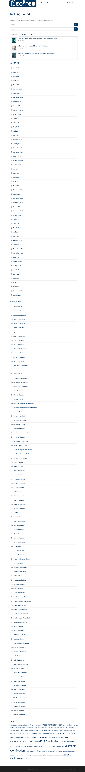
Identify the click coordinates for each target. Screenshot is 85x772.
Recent (24, 34)
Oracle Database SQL (19, 605)
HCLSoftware (17, 492)
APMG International (19, 323)
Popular (15, 34)
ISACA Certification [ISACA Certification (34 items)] (31, 741)
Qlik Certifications (18, 647)
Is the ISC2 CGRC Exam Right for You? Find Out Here (33, 46)
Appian (15, 332)
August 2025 (17, 114)
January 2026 (17, 93)
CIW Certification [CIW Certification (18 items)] (41, 730)
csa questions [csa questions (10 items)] (72, 730)
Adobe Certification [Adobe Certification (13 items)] (15, 725)
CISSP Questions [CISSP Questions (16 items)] (56, 728)
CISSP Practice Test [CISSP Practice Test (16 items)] (44, 728)
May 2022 (16, 278)
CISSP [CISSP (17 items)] (59, 725)
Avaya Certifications (19, 353)
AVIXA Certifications (19, 357)
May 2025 (16, 127)
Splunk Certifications (19, 689)
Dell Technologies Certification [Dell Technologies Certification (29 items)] (39, 734)
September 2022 (18, 261)
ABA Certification (18, 307)
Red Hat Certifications (19, 651)
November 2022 (18, 253)
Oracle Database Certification (22, 601)
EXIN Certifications (18, 462)
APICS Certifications (19, 319)
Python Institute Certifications (21, 643)
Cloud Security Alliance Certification (23, 403)
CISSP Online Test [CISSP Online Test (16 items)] (31, 728)
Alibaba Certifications (19, 315)
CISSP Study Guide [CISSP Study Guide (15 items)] (22, 730)
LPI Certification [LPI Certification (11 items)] (60, 746)
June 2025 (16, 122)
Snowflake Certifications (20, 685)
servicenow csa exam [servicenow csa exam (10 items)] (52, 751)
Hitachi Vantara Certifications (21, 496)
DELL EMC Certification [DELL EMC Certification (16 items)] (17, 734)
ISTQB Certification (19, 542)
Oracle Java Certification (20, 614)
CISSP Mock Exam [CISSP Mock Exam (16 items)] (19, 728)
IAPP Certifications (18, 517)
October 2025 (17, 106)
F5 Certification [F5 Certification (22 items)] (27, 737)
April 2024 (16, 181)
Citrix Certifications (18, 395)
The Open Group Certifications (22, 698)
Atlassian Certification (19, 349)
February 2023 (17, 240)
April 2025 (16, 131)
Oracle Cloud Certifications (21, 597)
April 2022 (16, 282)
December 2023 (18, 198)
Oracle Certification (19, 593)
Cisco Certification (18, 391)
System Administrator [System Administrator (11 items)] (27, 758)
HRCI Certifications (19, 504)
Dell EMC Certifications (20, 445)
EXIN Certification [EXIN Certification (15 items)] (15, 737)
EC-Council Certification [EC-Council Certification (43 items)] (64, 733)
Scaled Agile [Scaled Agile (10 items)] (44, 751)
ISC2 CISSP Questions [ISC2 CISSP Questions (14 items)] (49, 746)
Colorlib (61, 769)
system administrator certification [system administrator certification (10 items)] (40, 758)
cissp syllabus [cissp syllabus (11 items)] (32, 730)
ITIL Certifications (18, 550)
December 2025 (18, 97)
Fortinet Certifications (19, 475)
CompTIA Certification (19, 416)
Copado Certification (19, 424)
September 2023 (18, 211)
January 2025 (17, 144)
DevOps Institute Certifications (22, 454)
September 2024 (18, 160)
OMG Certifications (19, 588)
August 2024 (17, 165)
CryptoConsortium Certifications (22, 433)
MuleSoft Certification (19, 576)
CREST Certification (19, 428)
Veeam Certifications (19, 710)
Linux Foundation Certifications (22, 559)
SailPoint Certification (19, 660)
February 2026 (17, 89)
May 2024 (16, 177)
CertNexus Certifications (20, 382)
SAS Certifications (18, 668)
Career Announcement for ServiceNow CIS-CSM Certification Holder (37, 38)
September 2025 (18, 110)
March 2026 (16, 85)
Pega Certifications (19, 626)
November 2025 (18, 101)
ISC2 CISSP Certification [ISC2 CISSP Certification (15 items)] (67, 741)
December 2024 (18, 148)
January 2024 (17, 194)
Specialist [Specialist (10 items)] (61, 755)
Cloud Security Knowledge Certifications (25, 407)
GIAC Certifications (19, 479)
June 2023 (16, 223)
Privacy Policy (15, 769)
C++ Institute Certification (20, 378)
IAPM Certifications (19, 513)
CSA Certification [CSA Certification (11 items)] (55, 730)
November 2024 (18, 152)
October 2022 (17, 257)
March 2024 (16, 186)
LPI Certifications (18, 563)
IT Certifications (18, 546)
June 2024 (16, 173)
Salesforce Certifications (20, 664)
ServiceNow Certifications (20, 677)
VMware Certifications (19, 714)
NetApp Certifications (19, 580)
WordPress (72, 769)
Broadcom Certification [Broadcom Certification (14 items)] (27, 725)
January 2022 (17, 295)
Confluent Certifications (20, 420)
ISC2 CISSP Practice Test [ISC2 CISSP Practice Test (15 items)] (18, 746)
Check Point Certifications (20, 386)
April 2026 (16, 80)
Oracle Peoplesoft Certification (22, 618)
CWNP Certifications (19, 437)
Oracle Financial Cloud (20, 609)
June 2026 (16, 72)
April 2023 (16, 232)
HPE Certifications (18, 500)
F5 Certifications (18, 466)
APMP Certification (18, 328)
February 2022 (17, 291)
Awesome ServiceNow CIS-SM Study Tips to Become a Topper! (36, 53)
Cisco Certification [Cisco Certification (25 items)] (49, 725)
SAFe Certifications (19, 656)
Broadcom (16, 370)
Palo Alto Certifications (20, 622)
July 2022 (16, 270)
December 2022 (18, 249)
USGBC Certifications (19, 706)
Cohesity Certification (19, 412)
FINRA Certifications (19, 471)
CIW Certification (18, 399)
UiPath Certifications (19, 702)
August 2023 (17, 215)
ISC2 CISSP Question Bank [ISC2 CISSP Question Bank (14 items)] (34, 746)
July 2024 (16, 169)
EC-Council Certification (20, 458)
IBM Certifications (18, 525)
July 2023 (16, 219)
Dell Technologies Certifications (22, 450)
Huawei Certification (19, 508)
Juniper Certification (19, 555)
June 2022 (16, 274)
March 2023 (16, 236)
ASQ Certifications (18, 344)
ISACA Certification (19, 534)
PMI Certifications (18, 630)
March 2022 (16, 287)
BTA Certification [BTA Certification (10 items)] (38, 725)
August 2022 (17, 265)
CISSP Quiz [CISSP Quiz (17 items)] (66, 728)
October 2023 (17, 207)
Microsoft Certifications (20, 567)
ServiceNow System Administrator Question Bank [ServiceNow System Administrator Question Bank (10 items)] (26, 755)
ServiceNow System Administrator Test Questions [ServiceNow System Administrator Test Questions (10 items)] (48, 755)
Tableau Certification (19, 693)
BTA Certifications (18, 374)
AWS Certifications (18, 361)
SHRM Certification (19, 681)
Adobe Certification (19, 311)
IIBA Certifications (18, 529)
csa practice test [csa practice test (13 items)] (63, 730)
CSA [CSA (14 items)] (48, 730)
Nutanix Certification (19, 584)
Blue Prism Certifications (20, 365)
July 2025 (16, 118)
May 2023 (16, 228)
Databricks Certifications (20, 441)
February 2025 (17, 139)
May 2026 (16, 76)
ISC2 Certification (18, 538)
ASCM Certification (19, 336)
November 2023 (18, 202)
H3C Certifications (18, 487)
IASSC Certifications (19, 521)
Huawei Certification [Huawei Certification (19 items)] (56, 737)
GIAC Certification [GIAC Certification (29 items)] (41, 737)
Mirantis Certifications (19, 571)
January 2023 (17, 244)
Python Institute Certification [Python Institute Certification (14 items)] (33, 751)
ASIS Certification (18, 340)
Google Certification (19, 483)
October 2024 (17, 156)
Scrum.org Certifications (20, 672)
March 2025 (16, 135)
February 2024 (17, 190)
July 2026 (16, 68)
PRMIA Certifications (19, 639)
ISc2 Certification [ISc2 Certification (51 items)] (49, 741)
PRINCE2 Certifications (20, 635)
